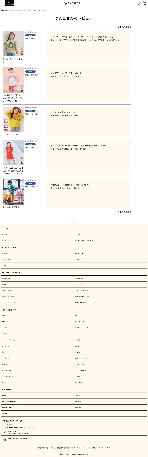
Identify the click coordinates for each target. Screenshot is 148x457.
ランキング (78, 259)
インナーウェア (79, 364)
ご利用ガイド (6, 234)
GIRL (3, 316)
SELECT (4, 413)
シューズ (78, 352)
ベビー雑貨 (78, 382)
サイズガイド (79, 234)
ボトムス (4, 334)
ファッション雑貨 (80, 370)
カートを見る (79, 278)
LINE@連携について (81, 303)
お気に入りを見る (7, 291)
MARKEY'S (5, 395)
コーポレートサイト (104, 448)
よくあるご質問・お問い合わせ (84, 240)
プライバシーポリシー (80, 448)
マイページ (78, 284)
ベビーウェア (6, 382)
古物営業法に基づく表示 (64, 448)
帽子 (3, 352)
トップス (4, 328)
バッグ (77, 346)
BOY (76, 316)
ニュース (4, 265)
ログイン (4, 284)
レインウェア (6, 358)
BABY (3, 322)
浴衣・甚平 (5, 364)
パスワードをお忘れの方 (82, 291)
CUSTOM (78, 407)
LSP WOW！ (78, 401)
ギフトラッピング (7, 240)
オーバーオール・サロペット (10, 340)
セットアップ (79, 340)
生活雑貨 (78, 376)
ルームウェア (6, 346)
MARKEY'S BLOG (80, 253)
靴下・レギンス (6, 370)
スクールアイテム (7, 376)
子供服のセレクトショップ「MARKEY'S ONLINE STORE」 (17, 11)
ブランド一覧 (6, 259)
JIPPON (77, 395)
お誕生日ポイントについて (83, 297)
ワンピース (78, 334)
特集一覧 (4, 253)
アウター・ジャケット (81, 328)
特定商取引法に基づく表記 (45, 448)
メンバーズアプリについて (10, 303)
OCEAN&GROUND (7, 407)
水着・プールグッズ (81, 358)
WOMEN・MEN (79, 322)
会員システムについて (8, 297)
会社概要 (92, 448)
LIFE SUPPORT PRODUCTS (10, 401)
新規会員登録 (6, 278)
